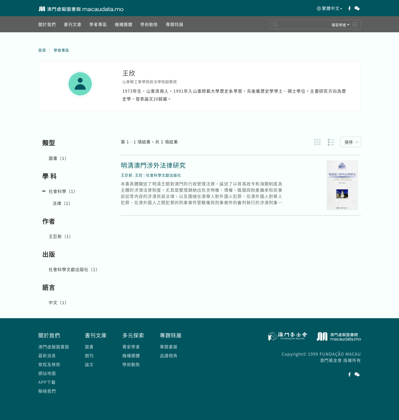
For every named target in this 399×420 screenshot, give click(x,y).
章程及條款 (49, 364)
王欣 (139, 175)
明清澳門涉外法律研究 (153, 165)
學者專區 (61, 50)
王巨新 (126, 175)
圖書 (89, 346)
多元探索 (133, 335)
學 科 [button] (49, 176)
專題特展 (171, 335)
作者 (48, 221)
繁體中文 (329, 8)
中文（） (59, 302)
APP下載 (47, 382)
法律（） (63, 203)
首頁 (42, 50)
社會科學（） (63, 191)
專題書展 (169, 346)
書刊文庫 (96, 335)
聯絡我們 (47, 391)
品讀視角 (169, 355)
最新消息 (47, 355)
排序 (349, 142)
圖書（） (59, 158)
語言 (48, 287)
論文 (89, 364)
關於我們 (49, 335)
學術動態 (131, 364)
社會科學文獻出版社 (163, 175)
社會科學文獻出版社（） (74, 269)
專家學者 (131, 346)
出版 (48, 254)
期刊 (89, 355)
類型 (48, 142)
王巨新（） (61, 236)
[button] (47, 24)
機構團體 (131, 355)
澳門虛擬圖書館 (53, 346)
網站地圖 (47, 373)
